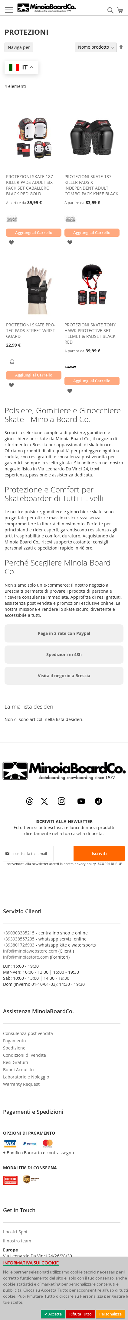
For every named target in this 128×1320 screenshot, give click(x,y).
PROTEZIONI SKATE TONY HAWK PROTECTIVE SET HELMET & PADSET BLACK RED (90, 333)
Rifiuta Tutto (80, 1314)
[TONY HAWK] (70, 371)
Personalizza (110, 1314)
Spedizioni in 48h (64, 654)
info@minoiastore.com (26, 957)
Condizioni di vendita (24, 1055)
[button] (11, 242)
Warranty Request (21, 1084)
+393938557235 (18, 939)
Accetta (55, 1314)
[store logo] (46, 7)
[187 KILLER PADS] (12, 223)
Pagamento (14, 1040)
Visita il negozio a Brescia (64, 675)
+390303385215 (18, 933)
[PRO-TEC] (12, 366)
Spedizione (14, 1048)
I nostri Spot (15, 1232)
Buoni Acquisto (18, 1069)
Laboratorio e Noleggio (26, 1077)
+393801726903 (18, 945)
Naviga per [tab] (19, 47)
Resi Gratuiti (15, 1062)
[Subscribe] (99, 853)
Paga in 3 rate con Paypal (64, 633)
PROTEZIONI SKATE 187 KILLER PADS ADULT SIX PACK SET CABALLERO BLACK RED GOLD (29, 185)
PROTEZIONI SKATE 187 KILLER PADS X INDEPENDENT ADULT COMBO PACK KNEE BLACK (91, 185)
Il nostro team (17, 1241)
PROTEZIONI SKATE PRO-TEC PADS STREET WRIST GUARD (31, 330)
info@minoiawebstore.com (30, 951)
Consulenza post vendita (28, 1033)
